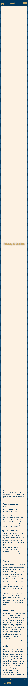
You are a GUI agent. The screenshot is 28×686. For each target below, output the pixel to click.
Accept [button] (9, 683)
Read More (4, 683)
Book (25, 3)
